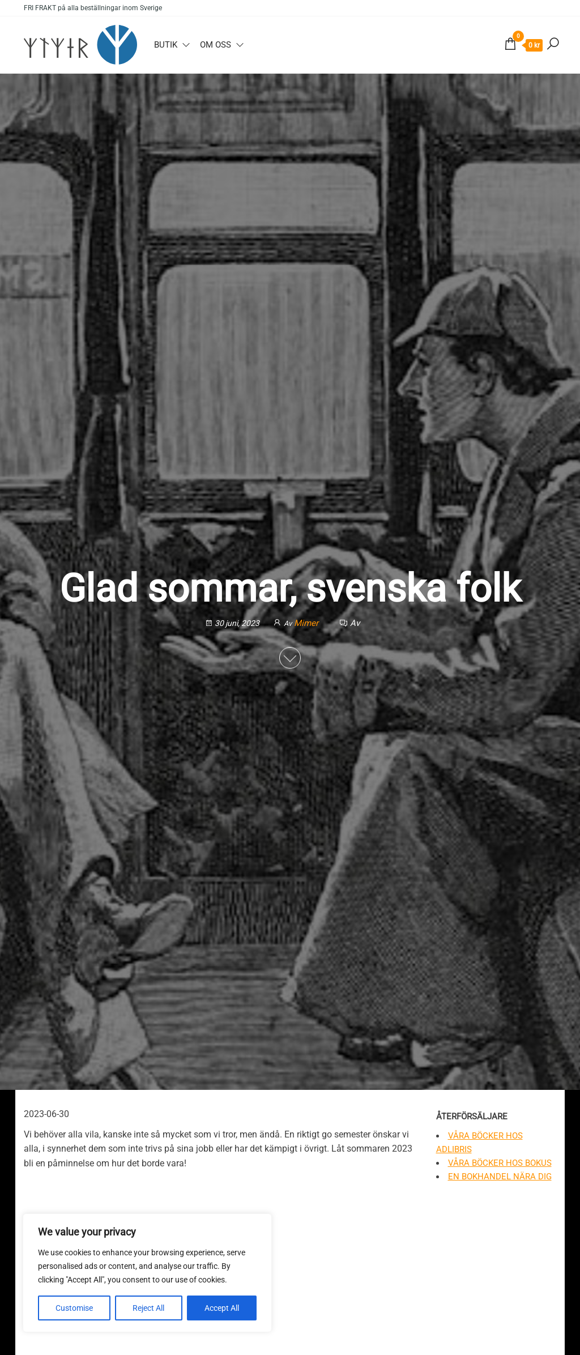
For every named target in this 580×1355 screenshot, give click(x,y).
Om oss (215, 45)
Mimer (307, 623)
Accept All (221, 1308)
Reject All (148, 1308)
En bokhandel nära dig (500, 1176)
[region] (147, 1272)
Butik (165, 45)
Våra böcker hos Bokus (500, 1163)
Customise (74, 1308)
